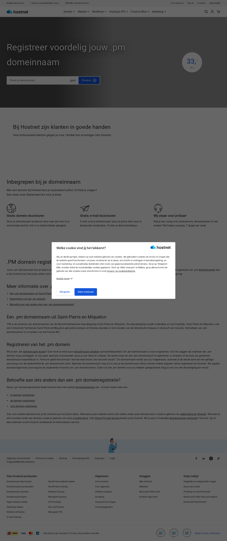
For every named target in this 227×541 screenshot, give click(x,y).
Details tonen (63, 278)
